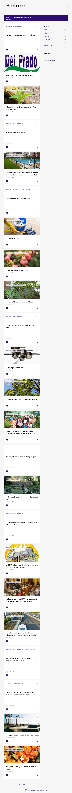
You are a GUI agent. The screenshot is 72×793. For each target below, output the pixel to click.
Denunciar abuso (49, 60)
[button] (37, 50)
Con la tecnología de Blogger (36, 790)
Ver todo (9, 19)
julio (46, 33)
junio (47, 36)
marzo (47, 39)
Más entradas (22, 784)
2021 (45, 30)
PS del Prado (15, 6)
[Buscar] (67, 6)
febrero (47, 43)
